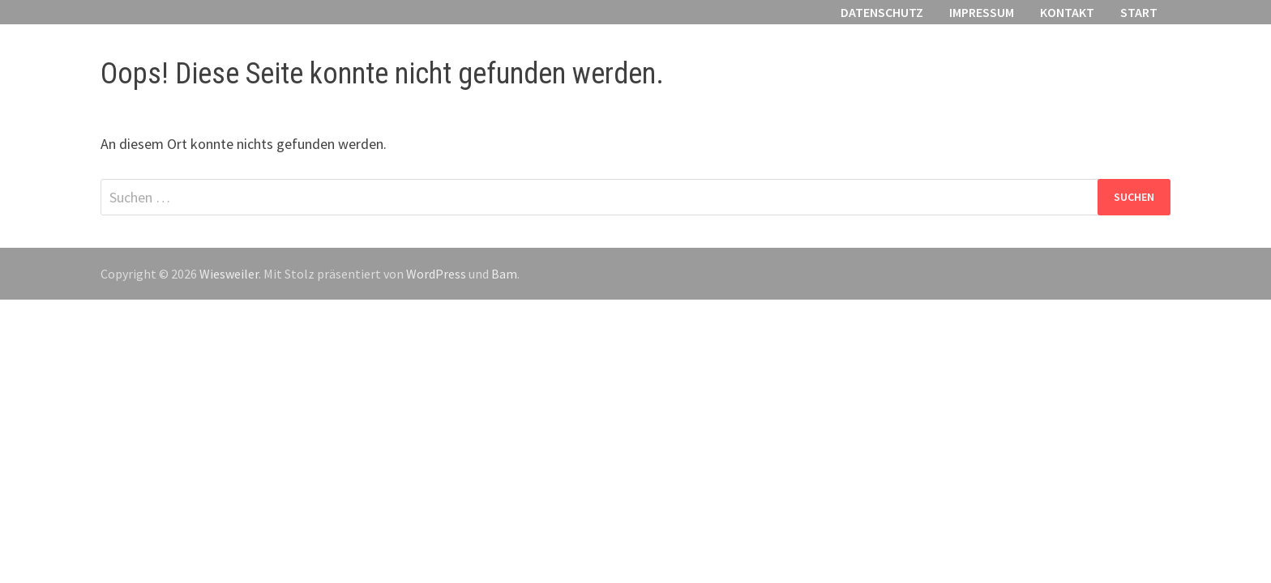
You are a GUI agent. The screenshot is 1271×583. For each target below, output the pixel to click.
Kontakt (1067, 12)
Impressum (981, 12)
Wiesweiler (229, 274)
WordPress (436, 274)
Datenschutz (882, 12)
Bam (504, 274)
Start (1139, 12)
